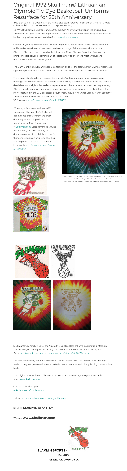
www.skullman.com (68, 37)
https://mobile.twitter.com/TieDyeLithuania (43, 398)
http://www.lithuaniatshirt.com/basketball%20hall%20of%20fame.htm (55, 353)
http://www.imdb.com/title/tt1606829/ (46, 100)
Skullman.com (23, 127)
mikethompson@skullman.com (29, 390)
